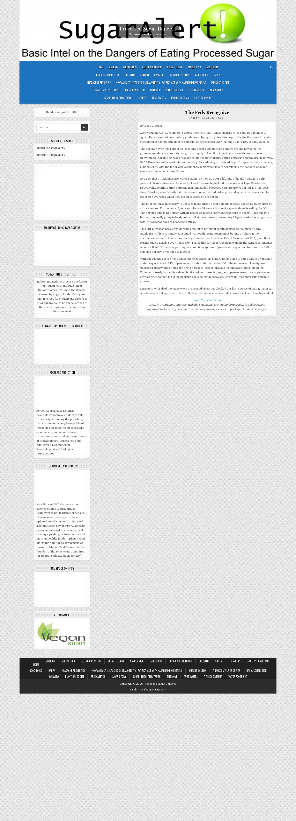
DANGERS (159, 75)
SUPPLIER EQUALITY (50, 148)
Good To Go (201, 75)
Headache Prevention (99, 82)
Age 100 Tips (130, 67)
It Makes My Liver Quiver (106, 90)
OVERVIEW (155, 90)
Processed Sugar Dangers (148, 28)
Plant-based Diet (175, 90)
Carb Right (212, 67)
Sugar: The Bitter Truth (118, 98)
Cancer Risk (194, 67)
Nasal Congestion (135, 90)
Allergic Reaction (152, 67)
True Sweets (159, 98)
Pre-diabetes (197, 90)
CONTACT (144, 75)
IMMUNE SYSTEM (220, 82)
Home (101, 67)
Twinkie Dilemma (180, 98)
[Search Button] (271, 67)
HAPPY (216, 75)
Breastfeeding (174, 67)
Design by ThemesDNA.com (148, 689)
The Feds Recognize (207, 112)
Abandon (113, 67)
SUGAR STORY (216, 90)
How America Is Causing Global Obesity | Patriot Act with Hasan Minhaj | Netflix (161, 82)
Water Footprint (203, 98)
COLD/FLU (130, 75)
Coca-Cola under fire (108, 75)
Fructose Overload (179, 75)
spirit (196, 118)
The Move (141, 98)
